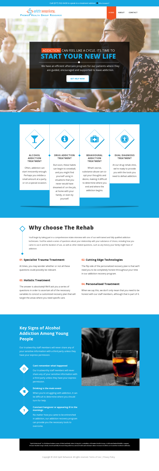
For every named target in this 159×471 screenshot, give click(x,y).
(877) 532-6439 (60, 3)
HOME (111, 12)
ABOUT (121, 12)
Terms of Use (95, 457)
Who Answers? (104, 3)
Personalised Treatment (101, 284)
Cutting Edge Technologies (102, 260)
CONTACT (133, 12)
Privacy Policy (109, 457)
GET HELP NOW (77, 78)
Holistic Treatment (34, 280)
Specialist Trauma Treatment (42, 260)
